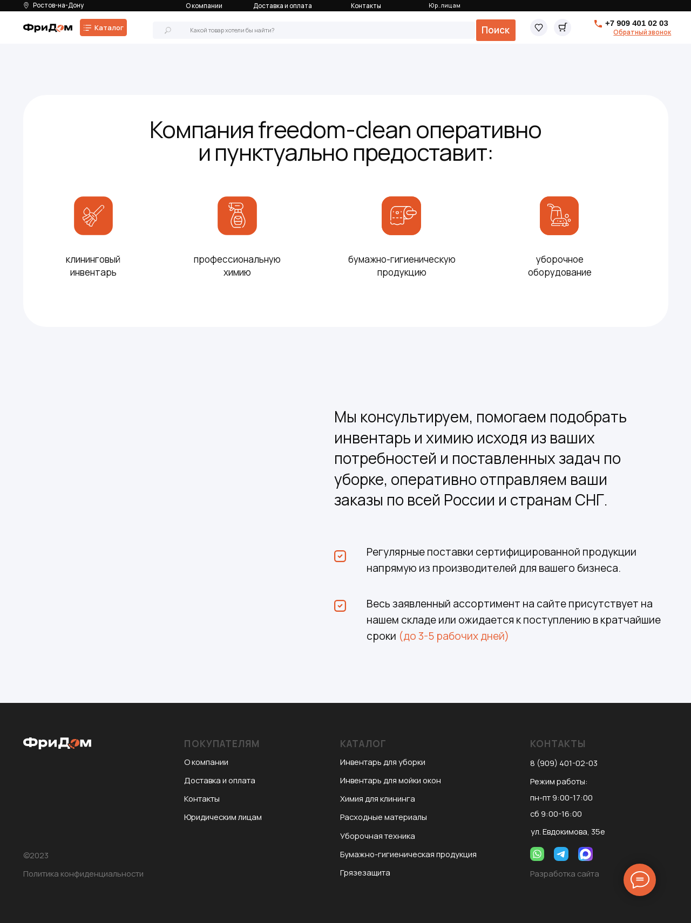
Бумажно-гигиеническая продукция (408, 854)
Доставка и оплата (282, 5)
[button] (642, 32)
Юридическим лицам (223, 816)
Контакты (366, 5)
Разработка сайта (564, 873)
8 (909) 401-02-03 (564, 762)
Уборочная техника (377, 835)
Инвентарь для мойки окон (390, 780)
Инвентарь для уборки (382, 761)
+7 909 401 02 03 (636, 23)
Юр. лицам (444, 5)
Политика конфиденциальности (83, 873)
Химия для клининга (377, 798)
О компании (204, 5)
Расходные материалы (383, 816)
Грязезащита (365, 872)
